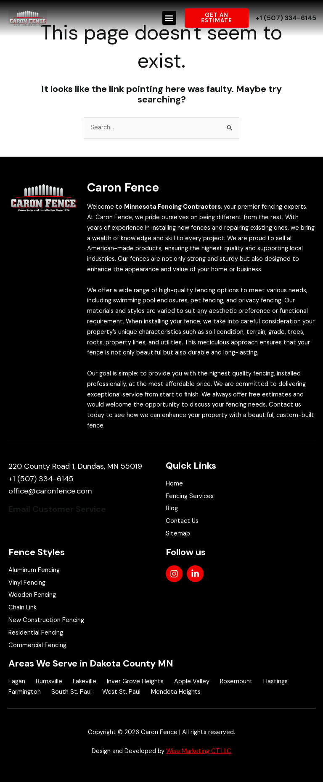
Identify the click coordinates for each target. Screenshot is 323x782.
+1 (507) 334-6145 (285, 17)
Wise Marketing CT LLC (198, 751)
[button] (169, 18)
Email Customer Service (57, 509)
